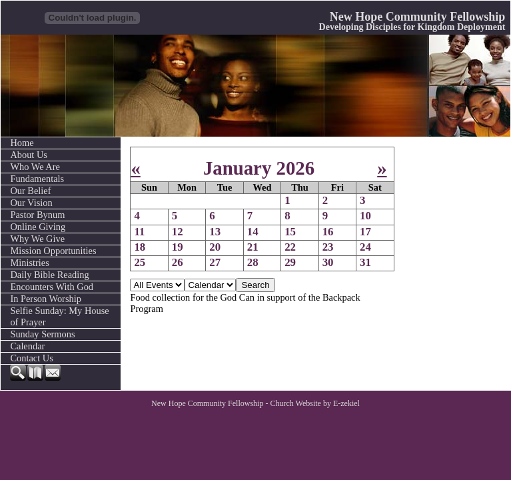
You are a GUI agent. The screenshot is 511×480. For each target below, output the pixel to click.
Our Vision (31, 202)
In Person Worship (45, 298)
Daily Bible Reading (49, 274)
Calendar (27, 346)
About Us (28, 154)
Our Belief (30, 190)
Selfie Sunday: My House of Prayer (59, 316)
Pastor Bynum (37, 214)
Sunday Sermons (42, 334)
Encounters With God (51, 286)
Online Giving (37, 226)
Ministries (29, 262)
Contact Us (31, 358)
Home (21, 142)
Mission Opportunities (53, 250)
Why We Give (37, 238)
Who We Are (35, 166)
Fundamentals (37, 178)
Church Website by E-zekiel (314, 403)
